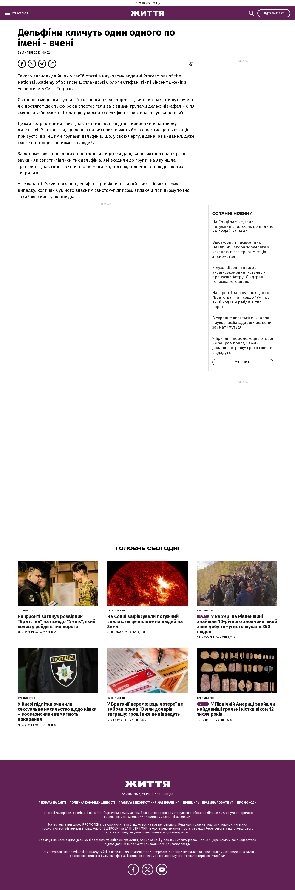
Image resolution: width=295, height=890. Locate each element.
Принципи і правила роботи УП (208, 802)
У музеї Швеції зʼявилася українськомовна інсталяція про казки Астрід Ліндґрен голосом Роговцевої (239, 274)
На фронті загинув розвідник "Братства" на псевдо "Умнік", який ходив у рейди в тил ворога (240, 299)
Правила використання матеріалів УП (148, 802)
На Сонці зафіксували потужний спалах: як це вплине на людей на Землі (242, 227)
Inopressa (124, 99)
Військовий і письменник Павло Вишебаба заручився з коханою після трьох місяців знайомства (240, 249)
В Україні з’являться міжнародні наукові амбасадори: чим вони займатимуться (242, 322)
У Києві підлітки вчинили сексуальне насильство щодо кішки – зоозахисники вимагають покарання (57, 711)
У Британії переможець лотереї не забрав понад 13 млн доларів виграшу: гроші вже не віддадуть (242, 345)
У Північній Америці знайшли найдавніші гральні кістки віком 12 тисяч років (236, 709)
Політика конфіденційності (92, 802)
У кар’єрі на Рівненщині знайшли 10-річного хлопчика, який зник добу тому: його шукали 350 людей (237, 624)
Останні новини (232, 213)
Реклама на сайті (52, 802)
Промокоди (247, 802)
